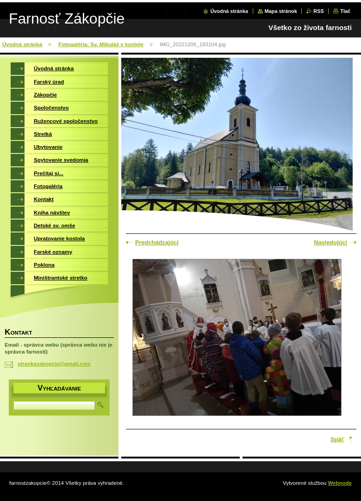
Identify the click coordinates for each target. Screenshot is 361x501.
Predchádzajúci (157, 242)
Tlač (345, 11)
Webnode (340, 483)
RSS (318, 11)
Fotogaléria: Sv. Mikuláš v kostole (100, 44)
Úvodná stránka (229, 11)
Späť (337, 439)
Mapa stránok (281, 11)
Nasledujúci (330, 242)
